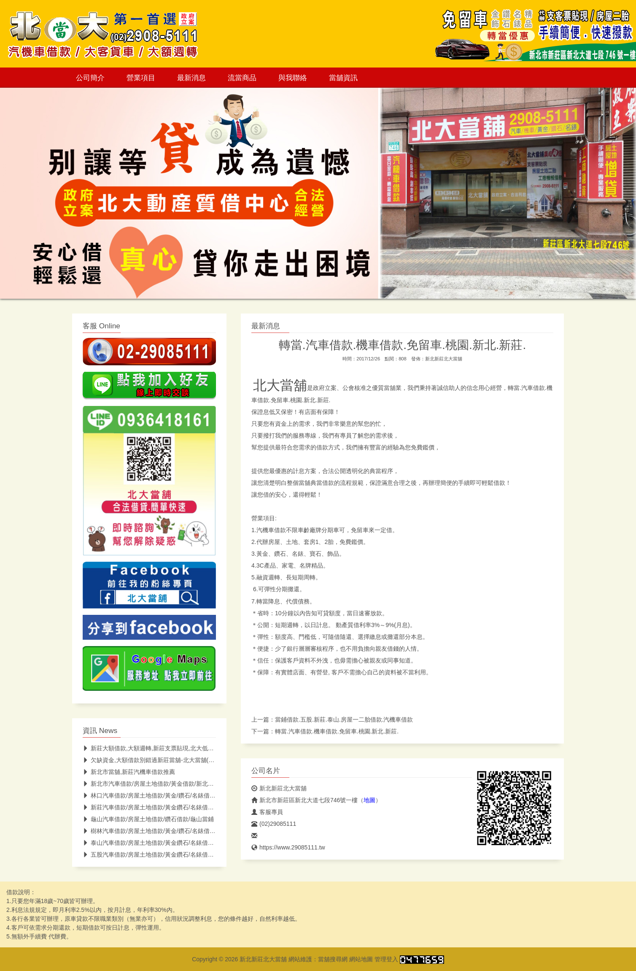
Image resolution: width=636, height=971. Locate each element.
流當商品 (242, 77)
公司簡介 (90, 77)
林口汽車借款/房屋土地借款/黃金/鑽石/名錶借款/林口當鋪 (161, 795)
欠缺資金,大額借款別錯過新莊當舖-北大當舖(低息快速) (158, 760)
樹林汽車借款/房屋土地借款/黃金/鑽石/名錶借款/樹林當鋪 (161, 831)
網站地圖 (361, 959)
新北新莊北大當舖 (443, 358)
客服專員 (267, 812)
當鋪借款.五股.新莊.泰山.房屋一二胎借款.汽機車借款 (344, 719)
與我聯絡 (292, 77)
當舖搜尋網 (333, 959)
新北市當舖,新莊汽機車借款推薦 (129, 771)
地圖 (369, 800)
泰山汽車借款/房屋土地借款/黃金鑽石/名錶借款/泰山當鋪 (161, 842)
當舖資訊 (343, 77)
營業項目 (141, 77)
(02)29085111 (273, 823)
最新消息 (191, 77)
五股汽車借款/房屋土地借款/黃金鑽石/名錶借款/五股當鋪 (161, 854)
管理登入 (386, 959)
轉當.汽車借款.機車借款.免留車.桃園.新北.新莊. (337, 731)
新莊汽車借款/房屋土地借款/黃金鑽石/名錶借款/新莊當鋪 (161, 807)
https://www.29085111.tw (288, 847)
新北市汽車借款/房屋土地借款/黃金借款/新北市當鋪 (154, 783)
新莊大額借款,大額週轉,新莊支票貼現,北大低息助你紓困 (160, 748)
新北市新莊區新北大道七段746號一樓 (304, 800)
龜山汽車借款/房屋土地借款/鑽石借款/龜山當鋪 (148, 819)
